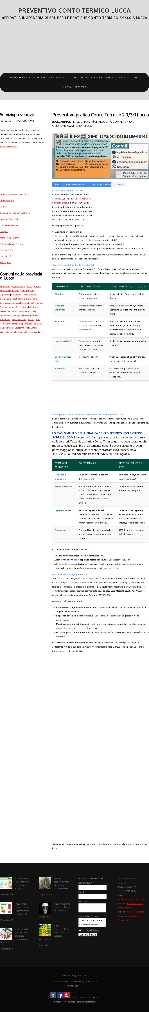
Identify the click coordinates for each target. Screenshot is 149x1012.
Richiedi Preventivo (75, 184)
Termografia (5, 262)
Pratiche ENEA (6, 250)
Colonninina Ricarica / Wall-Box (15, 212)
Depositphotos (89, 1002)
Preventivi (25, 77)
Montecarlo (5, 315)
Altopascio (5, 286)
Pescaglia (17, 315)
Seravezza (28, 323)
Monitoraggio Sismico (10, 237)
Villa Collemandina (33, 332)
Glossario (82, 975)
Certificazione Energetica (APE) (14, 194)
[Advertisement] (74, 48)
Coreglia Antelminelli (10, 302)
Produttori (81, 77)
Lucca (119, 184)
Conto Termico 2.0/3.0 (101, 184)
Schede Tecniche (44, 77)
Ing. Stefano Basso (135, 911)
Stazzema (19, 327)
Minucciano (17, 311)
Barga (29, 286)
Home (13, 77)
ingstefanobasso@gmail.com (131, 899)
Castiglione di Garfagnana (25, 298)
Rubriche (96, 77)
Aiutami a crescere (74, 87)
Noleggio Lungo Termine (11, 244)
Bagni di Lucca (18, 286)
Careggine (16, 294)
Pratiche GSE (6, 256)
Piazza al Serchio (31, 315)
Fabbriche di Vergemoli (32, 302)
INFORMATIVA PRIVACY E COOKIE (84, 997)
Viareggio (4, 332)
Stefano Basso (90, 981)
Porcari (31, 319)
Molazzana (30, 311)
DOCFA (3, 206)
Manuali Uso (64, 77)
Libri (107, 77)
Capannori (5, 294)
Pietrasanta (5, 319)
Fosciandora (22, 307)
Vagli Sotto (31, 327)
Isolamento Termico (9, 225)
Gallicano (33, 307)
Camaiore (14, 290)
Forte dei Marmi (7, 307)
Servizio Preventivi (9, 146)
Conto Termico (7, 200)
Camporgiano (27, 290)
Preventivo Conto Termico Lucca (74, 10)
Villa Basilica (16, 332)
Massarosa (5, 311)
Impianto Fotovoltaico (10, 219)
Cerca (135, 77)
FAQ (74, 975)
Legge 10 (4, 231)
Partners (66, 975)
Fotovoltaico (120, 77)
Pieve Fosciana (19, 319)
